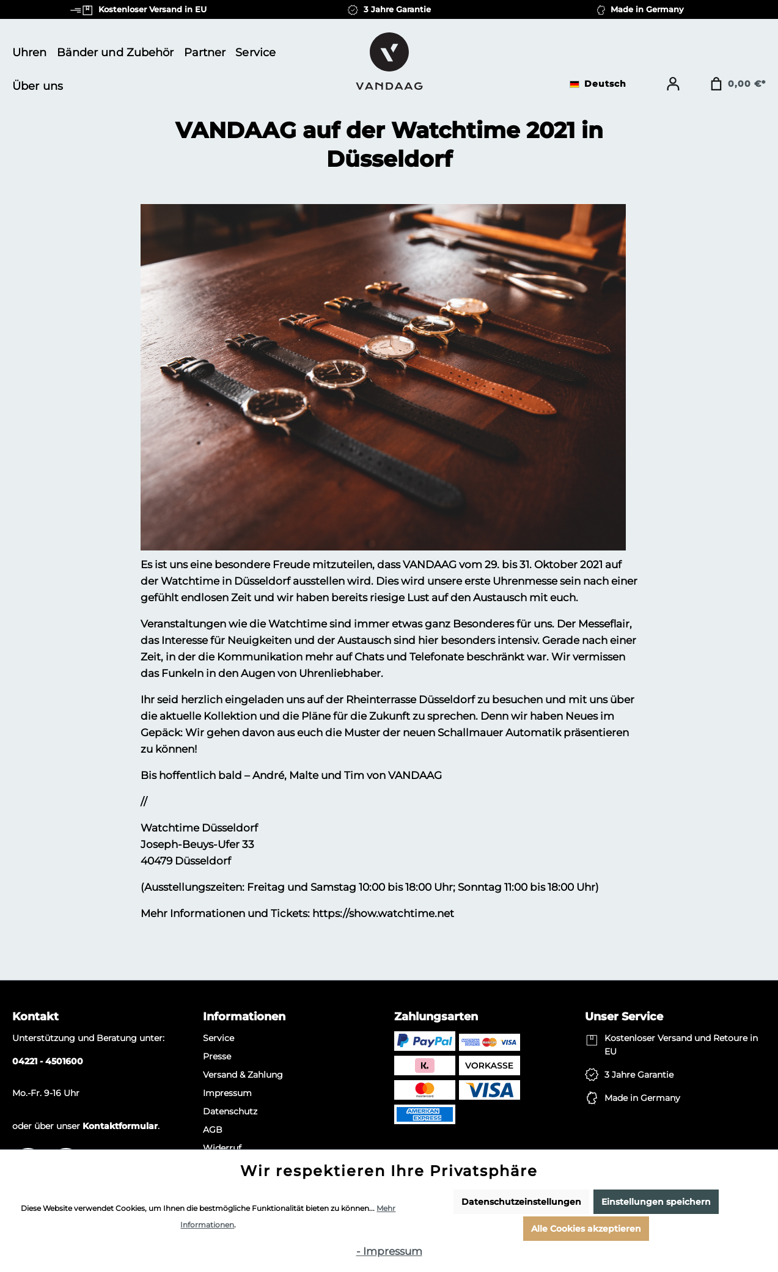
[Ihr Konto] (673, 83)
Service (218, 1038)
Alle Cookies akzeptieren (586, 1228)
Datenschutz (230, 1111)
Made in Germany (642, 1097)
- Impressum (389, 1251)
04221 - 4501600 (47, 1061)
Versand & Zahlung (243, 1074)
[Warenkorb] (738, 83)
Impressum (227, 1092)
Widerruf (222, 1147)
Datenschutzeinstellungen (521, 1201)
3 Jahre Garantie (638, 1074)
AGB (212, 1129)
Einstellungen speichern (656, 1201)
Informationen (244, 1016)
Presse (217, 1056)
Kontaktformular (120, 1125)
